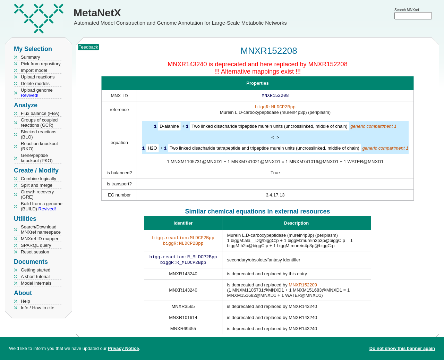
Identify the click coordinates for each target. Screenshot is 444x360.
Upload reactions (38, 76)
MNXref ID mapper (39, 238)
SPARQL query (36, 245)
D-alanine (169, 127)
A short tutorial (35, 276)
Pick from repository (41, 63)
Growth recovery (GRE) (37, 194)
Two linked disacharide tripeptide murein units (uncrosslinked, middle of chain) (269, 127)
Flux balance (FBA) (40, 113)
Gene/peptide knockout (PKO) (37, 158)
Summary (30, 57)
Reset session (35, 251)
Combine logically (38, 178)
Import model (34, 70)
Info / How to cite (37, 307)
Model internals (36, 283)
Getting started (35, 270)
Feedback (88, 47)
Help (25, 301)
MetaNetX (97, 12)
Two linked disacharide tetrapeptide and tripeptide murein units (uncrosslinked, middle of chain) (264, 149)
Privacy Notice (123, 348)
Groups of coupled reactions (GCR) (39, 122)
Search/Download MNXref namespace (41, 229)
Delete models (35, 83)
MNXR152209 (303, 287)
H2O (152, 149)
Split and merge (36, 185)
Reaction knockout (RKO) (39, 146)
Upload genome (37, 92)
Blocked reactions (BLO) (39, 134)
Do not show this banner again (402, 348)
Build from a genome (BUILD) (41, 206)
